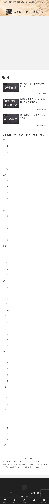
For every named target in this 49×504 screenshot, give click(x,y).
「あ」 (8, 146)
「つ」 (8, 263)
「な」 (8, 287)
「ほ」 (8, 345)
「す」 (8, 228)
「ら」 (8, 416)
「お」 (8, 169)
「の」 (8, 310)
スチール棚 (6, 462)
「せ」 (8, 234)
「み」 (8, 363)
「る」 (8, 428)
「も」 (8, 381)
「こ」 (8, 205)
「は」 (8, 322)
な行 (4, 281)
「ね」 (8, 304)
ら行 (4, 410)
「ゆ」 (8, 398)
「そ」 (8, 240)
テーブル (33, 464)
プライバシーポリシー (24, 496)
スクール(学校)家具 (24, 467)
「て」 (8, 269)
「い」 (8, 152)
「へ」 (8, 340)
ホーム (12, 493)
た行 (4, 246)
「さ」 (8, 216)
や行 (4, 387)
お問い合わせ (36, 493)
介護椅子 (13, 467)
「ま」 (8, 357)
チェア (30, 462)
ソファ (40, 464)
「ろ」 (8, 439)
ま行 (4, 351)
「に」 (8, 293)
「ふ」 (8, 334)
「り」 (8, 422)
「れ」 (8, 434)
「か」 (8, 181)
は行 (4, 316)
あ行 (4, 140)
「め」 (8, 375)
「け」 (8, 199)
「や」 (8, 392)
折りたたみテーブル (21, 464)
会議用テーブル (39, 462)
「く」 (8, 193)
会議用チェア (7, 464)
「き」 (8, 187)
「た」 (8, 251)
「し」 (8, 222)
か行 (4, 175)
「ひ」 (8, 328)
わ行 (4, 445)
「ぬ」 (8, 299)
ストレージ (22, 462)
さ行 (4, 210)
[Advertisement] (24, 44)
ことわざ (36, 467)
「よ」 (8, 404)
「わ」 (8, 451)
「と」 (8, 275)
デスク (14, 462)
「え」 (8, 163)
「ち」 (8, 257)
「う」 (8, 158)
